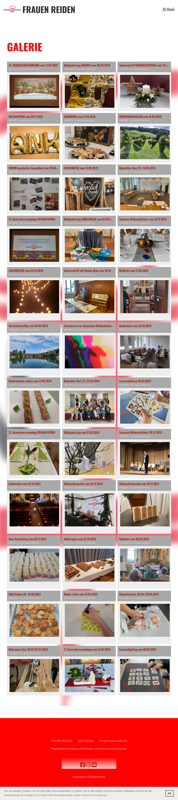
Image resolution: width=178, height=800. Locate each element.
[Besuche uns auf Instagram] (88, 764)
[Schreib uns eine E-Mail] (94, 764)
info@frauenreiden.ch (113, 741)
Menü (169, 9)
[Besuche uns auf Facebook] (82, 764)
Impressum (80, 776)
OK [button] (169, 793)
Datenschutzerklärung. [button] (94, 795)
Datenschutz (97, 776)
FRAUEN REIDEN (48, 9)
